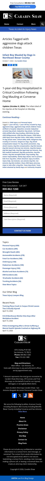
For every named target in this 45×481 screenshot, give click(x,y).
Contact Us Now (22, 230)
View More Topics (9, 284)
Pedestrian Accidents (13, 265)
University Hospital (34, 167)
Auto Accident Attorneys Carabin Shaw (20, 388)
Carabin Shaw (29, 469)
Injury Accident (34, 159)
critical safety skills (23, 139)
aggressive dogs (8, 127)
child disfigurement (9, 135)
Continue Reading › (11, 117)
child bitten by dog (32, 133)
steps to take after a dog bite (13, 165)
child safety (30, 137)
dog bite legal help (9, 150)
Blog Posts (22, 443)
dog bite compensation (21, 146)
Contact (20, 24)
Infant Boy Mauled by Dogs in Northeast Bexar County (19, 56)
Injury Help (6, 161)
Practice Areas (22, 425)
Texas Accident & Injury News (22, 16)
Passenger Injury (11, 268)
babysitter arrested (23, 129)
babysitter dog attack (24, 131)
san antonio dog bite (28, 161)
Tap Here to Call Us (22, 6)
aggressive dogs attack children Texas (27, 127)
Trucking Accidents (12, 281)
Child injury (37, 135)
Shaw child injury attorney (30, 163)
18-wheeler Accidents (13, 278)
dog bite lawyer (35, 148)
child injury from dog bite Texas (14, 137)
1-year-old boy (13, 125)
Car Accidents (10, 249)
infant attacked (22, 159)
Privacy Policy (22, 432)
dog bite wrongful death (16, 154)
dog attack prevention (28, 144)
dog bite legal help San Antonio (27, 150)
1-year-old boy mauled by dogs (30, 125)
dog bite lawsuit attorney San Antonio (16, 148)
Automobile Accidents (13, 255)
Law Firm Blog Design (22, 478)
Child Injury (14, 122)
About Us (22, 421)
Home (6, 24)
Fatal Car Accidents (12, 258)
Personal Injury (26, 122)
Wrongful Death (11, 252)
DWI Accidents (10, 275)
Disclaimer (22, 428)
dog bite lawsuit (36, 146)
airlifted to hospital (9, 129)
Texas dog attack (30, 165)
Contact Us (22, 439)
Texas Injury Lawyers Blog (13, 295)
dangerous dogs (23, 142)
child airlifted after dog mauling (14, 133)
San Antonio (15, 161)
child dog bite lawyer (24, 135)
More (33, 24)
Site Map (22, 436)
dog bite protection (26, 152)
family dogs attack (24, 157)
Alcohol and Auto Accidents (15, 271)
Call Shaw (36, 131)
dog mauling (30, 154)
